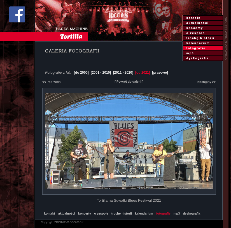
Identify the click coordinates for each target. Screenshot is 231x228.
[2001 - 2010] (101, 73)
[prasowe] (160, 73)
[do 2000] (81, 73)
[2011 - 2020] (123, 73)
